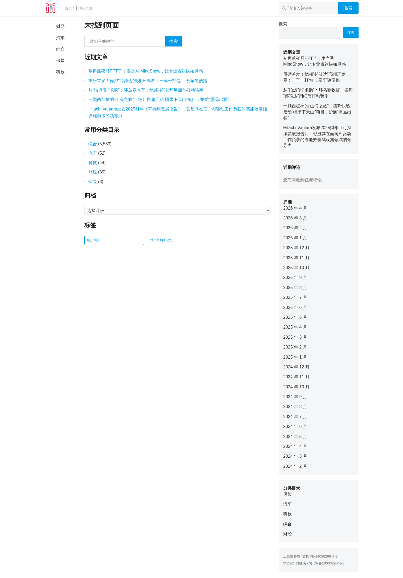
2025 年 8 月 (295, 287)
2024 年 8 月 (295, 406)
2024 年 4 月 (295, 446)
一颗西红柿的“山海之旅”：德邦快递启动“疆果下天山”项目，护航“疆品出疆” (158, 99)
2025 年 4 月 (295, 327)
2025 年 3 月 (295, 337)
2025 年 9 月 (295, 277)
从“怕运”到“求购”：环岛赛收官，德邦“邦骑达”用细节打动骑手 (145, 90)
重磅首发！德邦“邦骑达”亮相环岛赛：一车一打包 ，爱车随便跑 (147, 80)
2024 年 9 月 (295, 396)
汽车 (60, 38)
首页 (68, 8)
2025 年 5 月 (295, 317)
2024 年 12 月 (296, 367)
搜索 (348, 8)
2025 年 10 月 (296, 267)
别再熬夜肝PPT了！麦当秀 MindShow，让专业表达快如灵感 (145, 71)
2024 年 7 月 (295, 416)
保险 (60, 60)
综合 (60, 49)
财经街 (301, 563)
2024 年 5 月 (295, 436)
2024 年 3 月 (295, 456)
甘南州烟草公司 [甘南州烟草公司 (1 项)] (161, 240)
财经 (60, 26)
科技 (60, 72)
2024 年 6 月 (295, 426)
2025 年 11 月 (296, 258)
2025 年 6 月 (295, 307)
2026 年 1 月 (295, 238)
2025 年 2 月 (295, 347)
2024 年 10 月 (296, 387)
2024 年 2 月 (295, 466)
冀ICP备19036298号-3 (320, 556)
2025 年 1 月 (295, 357)
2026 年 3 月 (295, 218)
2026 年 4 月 (295, 208)
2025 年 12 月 (296, 247)
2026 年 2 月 (295, 228)
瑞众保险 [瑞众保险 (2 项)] (93, 240)
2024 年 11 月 (296, 377)
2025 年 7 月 (295, 297)
